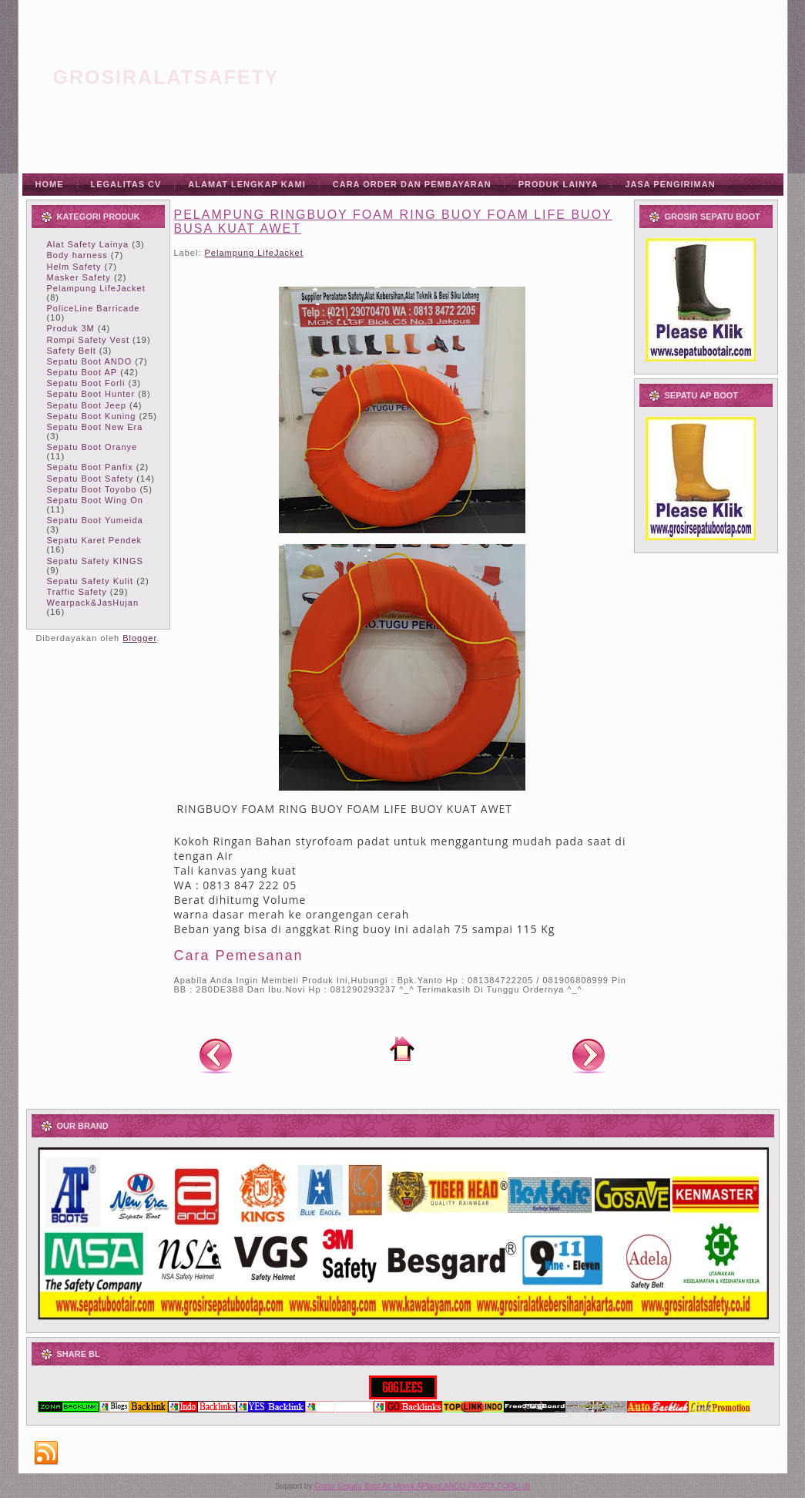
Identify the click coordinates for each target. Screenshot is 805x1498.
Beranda (402, 1048)
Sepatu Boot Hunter (91, 393)
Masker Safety (79, 277)
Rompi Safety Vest (88, 339)
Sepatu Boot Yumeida (95, 520)
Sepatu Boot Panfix (90, 467)
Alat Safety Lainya (88, 244)
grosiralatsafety (166, 77)
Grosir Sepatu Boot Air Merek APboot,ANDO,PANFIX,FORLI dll (422, 1486)
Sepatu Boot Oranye (92, 447)
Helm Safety (74, 266)
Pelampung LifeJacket (96, 288)
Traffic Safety (77, 591)
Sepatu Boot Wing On (95, 500)
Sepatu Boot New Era (95, 427)
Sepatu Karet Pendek (95, 540)
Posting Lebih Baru (215, 1054)
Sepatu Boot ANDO (89, 361)
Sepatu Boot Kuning (91, 416)
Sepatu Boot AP (82, 372)
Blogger (139, 638)
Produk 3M (71, 328)
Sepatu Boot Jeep (86, 405)
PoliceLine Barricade (93, 308)
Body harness (77, 255)
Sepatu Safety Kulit (90, 581)
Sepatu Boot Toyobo (92, 489)
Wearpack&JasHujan (93, 602)
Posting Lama (588, 1054)
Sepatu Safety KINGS (95, 561)
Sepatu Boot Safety (90, 478)
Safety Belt (71, 350)
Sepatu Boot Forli (86, 383)
